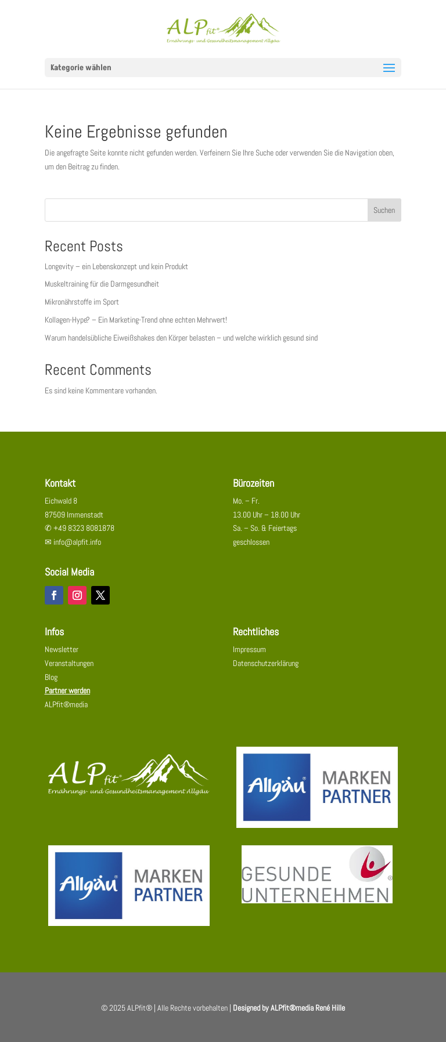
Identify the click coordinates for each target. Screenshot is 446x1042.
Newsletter (61, 649)
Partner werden (67, 690)
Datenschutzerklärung (265, 663)
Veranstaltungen (69, 663)
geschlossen (251, 542)
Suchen (384, 210)
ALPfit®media (66, 704)
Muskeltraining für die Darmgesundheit (102, 283)
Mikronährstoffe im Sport (82, 301)
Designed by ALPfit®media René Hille (289, 1008)
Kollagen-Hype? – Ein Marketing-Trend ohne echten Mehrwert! (136, 319)
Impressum (249, 649)
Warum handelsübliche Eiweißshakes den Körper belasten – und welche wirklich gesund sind (181, 337)
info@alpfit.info (77, 542)
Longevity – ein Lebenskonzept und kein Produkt (116, 266)
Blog (51, 677)
